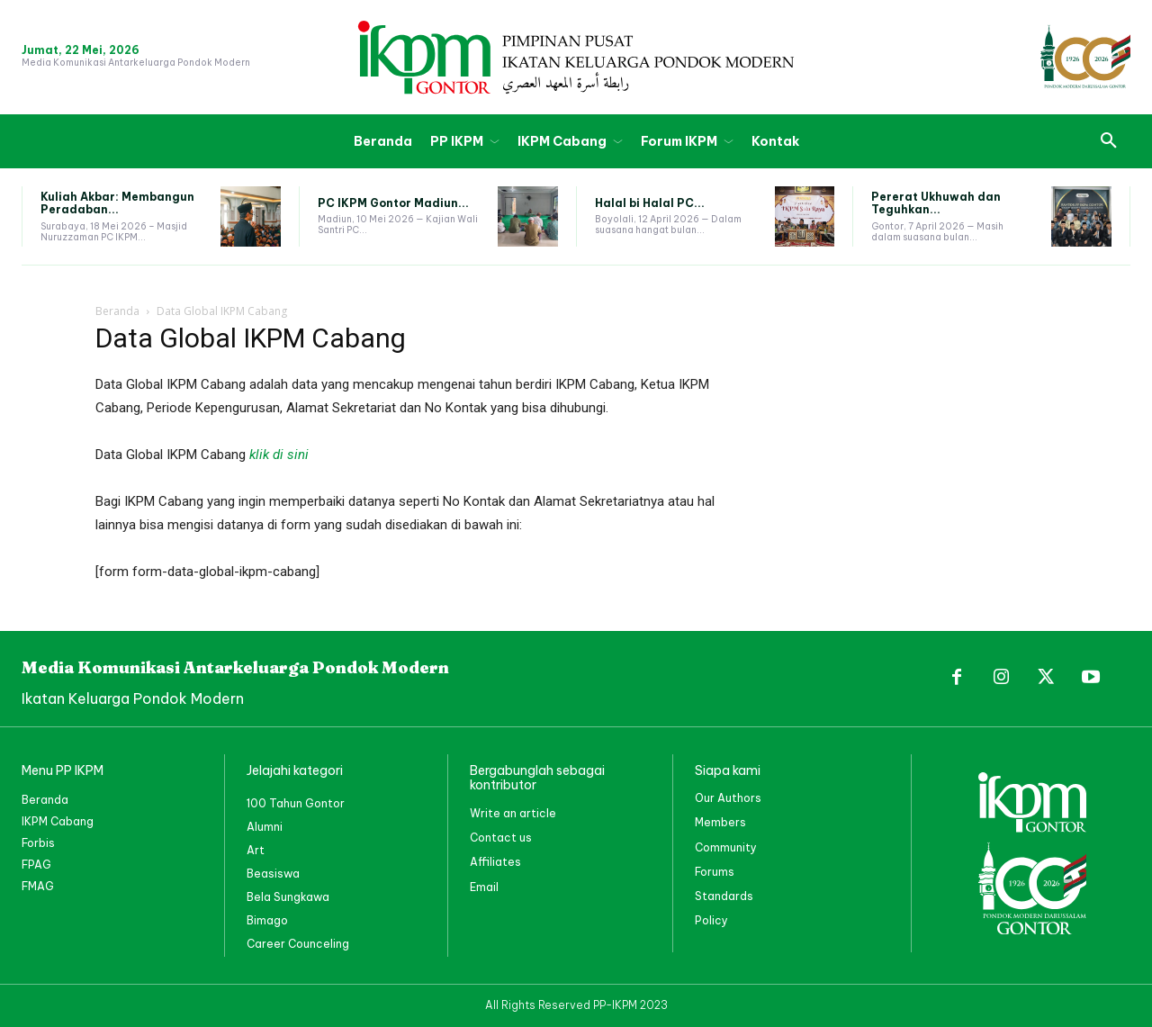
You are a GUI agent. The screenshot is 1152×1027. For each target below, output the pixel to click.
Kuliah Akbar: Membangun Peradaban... (117, 203)
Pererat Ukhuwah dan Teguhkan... (936, 203)
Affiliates (495, 862)
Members (720, 822)
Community (726, 847)
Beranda (117, 311)
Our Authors (728, 798)
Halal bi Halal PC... (650, 203)
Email (484, 887)
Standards (724, 896)
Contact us (501, 837)
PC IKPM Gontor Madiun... (393, 203)
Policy (711, 920)
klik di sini (279, 454)
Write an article (513, 813)
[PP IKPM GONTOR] (576, 57)
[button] (1108, 141)
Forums (714, 871)
